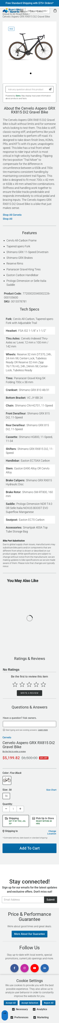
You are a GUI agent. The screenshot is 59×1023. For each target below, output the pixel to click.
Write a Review (29, 693)
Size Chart (51, 790)
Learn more (43, 730)
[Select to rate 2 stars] (22, 684)
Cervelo (7, 737)
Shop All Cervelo (12, 215)
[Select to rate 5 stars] (43, 684)
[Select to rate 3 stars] (29, 684)
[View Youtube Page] (35, 968)
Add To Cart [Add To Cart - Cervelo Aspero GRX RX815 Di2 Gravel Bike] (30, 848)
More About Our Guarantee (29, 933)
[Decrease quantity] (6, 809)
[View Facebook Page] (14, 968)
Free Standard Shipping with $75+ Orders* (29, 3)
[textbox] (29, 724)
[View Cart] (55, 10)
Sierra (18, 96)
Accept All (11, 1003)
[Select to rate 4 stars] (36, 684)
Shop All (7, 219)
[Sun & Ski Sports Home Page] (12, 10)
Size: (7, 790)
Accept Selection (29, 1003)
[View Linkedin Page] (45, 968)
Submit (51, 899)
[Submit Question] (50, 89)
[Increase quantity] (20, 809)
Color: (12, 773)
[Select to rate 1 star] (15, 684)
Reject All (48, 1003)
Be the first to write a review (14, 751)
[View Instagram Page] (24, 968)
